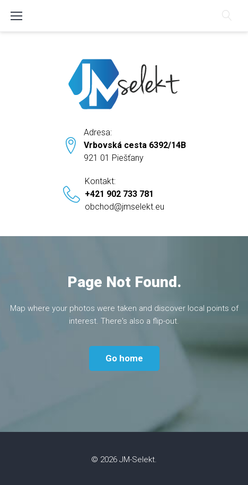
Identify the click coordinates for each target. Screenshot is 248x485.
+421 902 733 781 (119, 194)
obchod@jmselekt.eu (124, 207)
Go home (124, 358)
